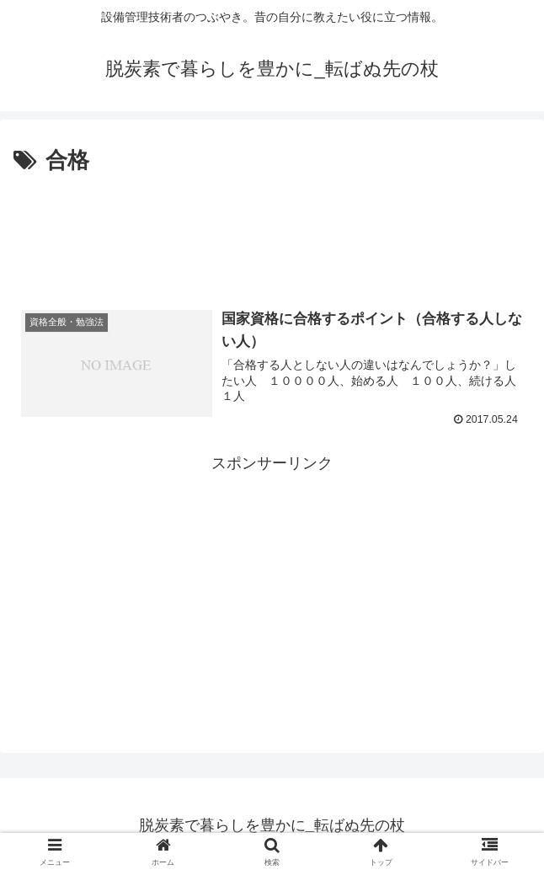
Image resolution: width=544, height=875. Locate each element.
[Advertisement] (272, 230)
